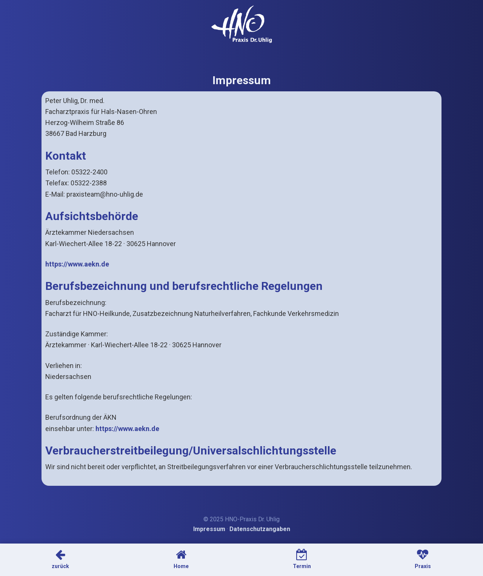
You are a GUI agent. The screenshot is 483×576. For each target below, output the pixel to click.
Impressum (209, 529)
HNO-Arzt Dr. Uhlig (241, 24)
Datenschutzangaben (259, 529)
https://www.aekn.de (77, 264)
